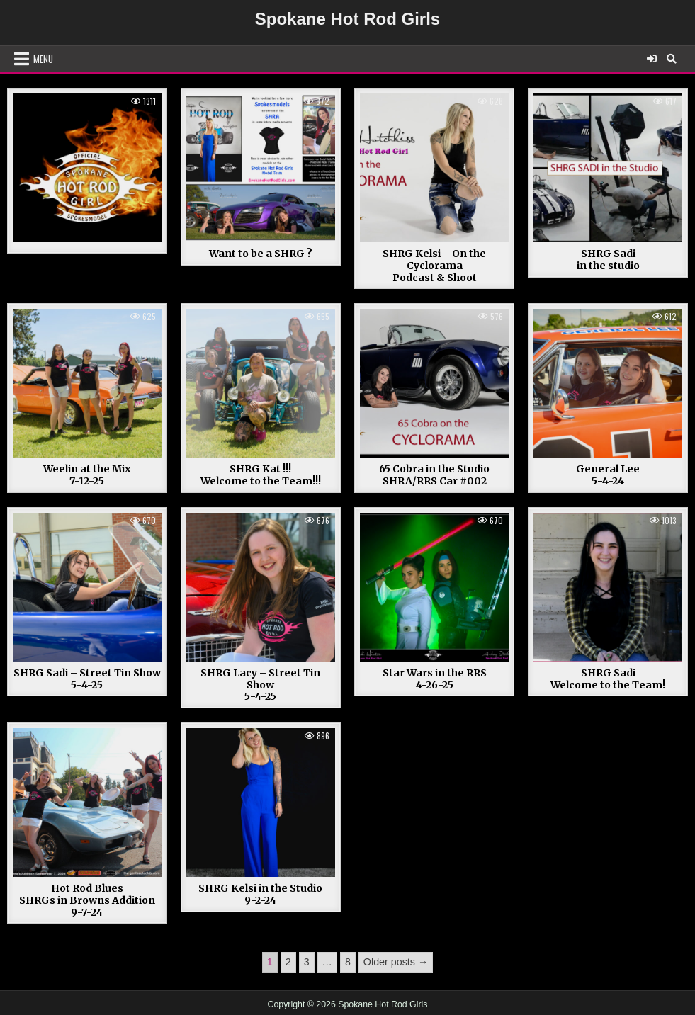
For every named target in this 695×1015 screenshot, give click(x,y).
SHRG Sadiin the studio (608, 259)
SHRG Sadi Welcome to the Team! (607, 679)
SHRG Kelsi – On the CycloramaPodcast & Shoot (434, 265)
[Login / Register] (651, 58)
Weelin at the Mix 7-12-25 (87, 475)
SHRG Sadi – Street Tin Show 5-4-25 (87, 679)
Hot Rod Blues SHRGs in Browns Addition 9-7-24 (87, 900)
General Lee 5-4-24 (608, 475)
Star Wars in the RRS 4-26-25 (435, 679)
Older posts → (395, 962)
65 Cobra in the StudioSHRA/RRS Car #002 (434, 475)
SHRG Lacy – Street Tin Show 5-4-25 (260, 685)
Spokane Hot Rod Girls (347, 18)
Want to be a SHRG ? (260, 253)
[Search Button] (671, 58)
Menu (43, 59)
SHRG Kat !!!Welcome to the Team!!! (260, 475)
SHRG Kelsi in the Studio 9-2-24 (260, 894)
